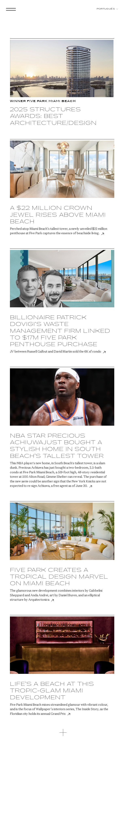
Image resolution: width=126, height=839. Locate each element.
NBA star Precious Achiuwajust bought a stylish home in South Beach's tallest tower (57, 446)
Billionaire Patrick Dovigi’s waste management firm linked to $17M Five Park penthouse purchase (60, 331)
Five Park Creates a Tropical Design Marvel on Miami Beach (59, 577)
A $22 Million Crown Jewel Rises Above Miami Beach (58, 215)
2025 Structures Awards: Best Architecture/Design (53, 116)
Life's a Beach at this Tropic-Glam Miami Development (52, 690)
